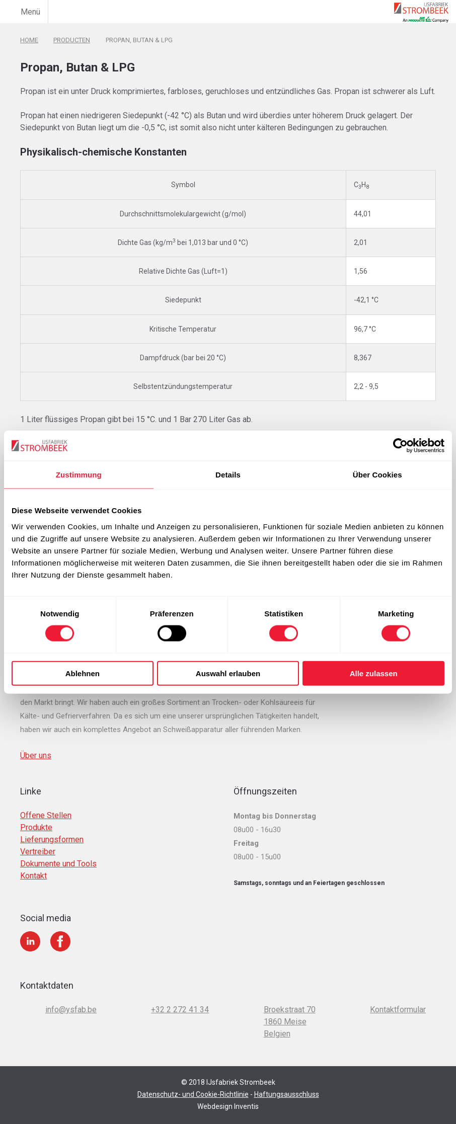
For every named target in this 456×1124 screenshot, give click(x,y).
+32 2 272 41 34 (180, 1000)
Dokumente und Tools (58, 854)
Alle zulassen (374, 673)
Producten (71, 39)
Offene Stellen (45, 806)
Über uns (35, 746)
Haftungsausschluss (286, 1085)
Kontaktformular (398, 1000)
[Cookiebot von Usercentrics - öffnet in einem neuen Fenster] (400, 445)
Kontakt (33, 866)
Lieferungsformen (52, 830)
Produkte (36, 818)
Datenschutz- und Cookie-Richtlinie (193, 1085)
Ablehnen (82, 673)
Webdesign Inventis (228, 1097)
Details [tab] (228, 474)
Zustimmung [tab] (79, 474)
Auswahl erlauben (228, 673)
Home (29, 39)
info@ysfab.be (71, 1000)
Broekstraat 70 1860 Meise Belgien (290, 1012)
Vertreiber (37, 842)
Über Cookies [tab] (377, 474)
